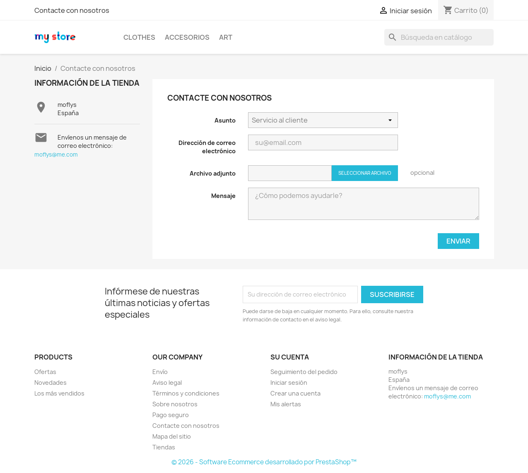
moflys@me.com (56, 154)
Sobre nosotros (175, 404)
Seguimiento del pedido (304, 372)
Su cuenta (289, 357)
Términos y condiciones (185, 393)
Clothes (139, 37)
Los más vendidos (59, 393)
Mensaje (223, 196)
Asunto (225, 120)
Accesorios (187, 37)
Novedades (50, 382)
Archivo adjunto (213, 173)
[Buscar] (439, 37)
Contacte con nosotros (71, 10)
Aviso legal (167, 382)
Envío (160, 372)
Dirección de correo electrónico (207, 147)
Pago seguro (170, 415)
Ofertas (45, 372)
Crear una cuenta (295, 393)
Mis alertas (285, 404)
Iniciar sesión (288, 382)
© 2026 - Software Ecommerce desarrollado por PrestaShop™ (264, 462)
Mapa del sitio (171, 436)
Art (225, 37)
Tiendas (163, 447)
